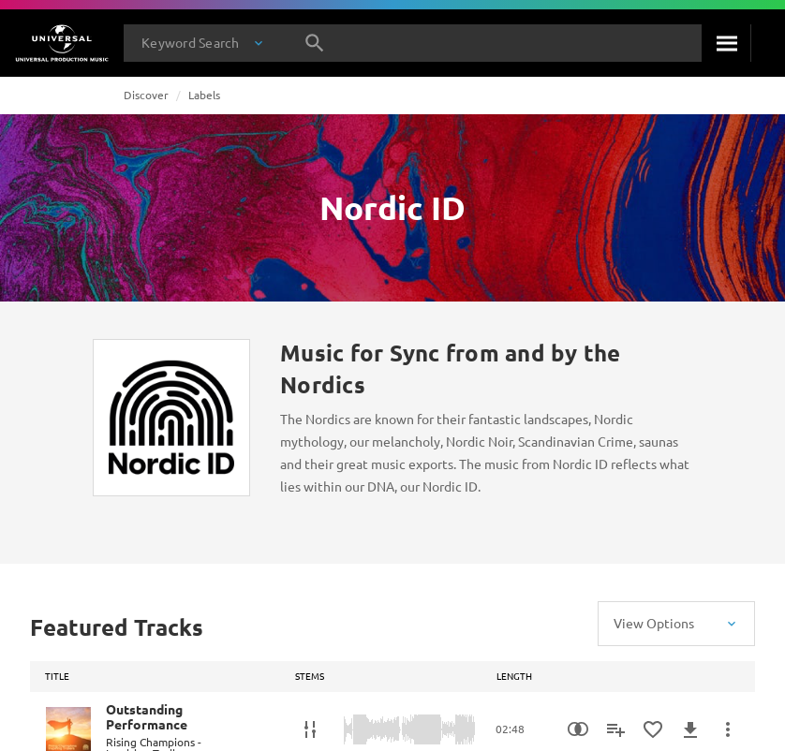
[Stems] (310, 729)
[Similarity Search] (578, 729)
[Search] (726, 43)
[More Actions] (728, 729)
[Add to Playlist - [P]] (615, 729)
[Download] (690, 729)
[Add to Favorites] (653, 729)
